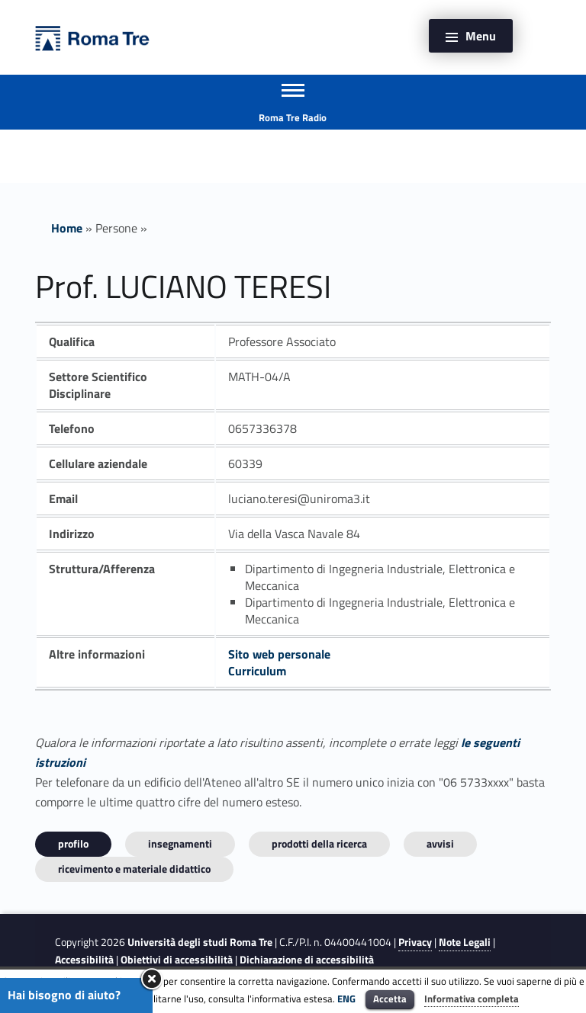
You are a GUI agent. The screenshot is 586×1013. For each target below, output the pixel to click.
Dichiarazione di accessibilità (307, 959)
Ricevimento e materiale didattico (134, 869)
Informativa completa (471, 998)
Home (66, 228)
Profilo (73, 843)
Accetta (390, 998)
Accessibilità (84, 959)
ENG (346, 998)
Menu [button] (480, 36)
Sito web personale (279, 654)
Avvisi (440, 843)
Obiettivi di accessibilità (177, 959)
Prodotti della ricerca (319, 843)
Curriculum (257, 671)
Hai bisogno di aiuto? (64, 995)
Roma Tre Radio (293, 117)
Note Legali (465, 942)
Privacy (415, 942)
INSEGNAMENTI (180, 843)
